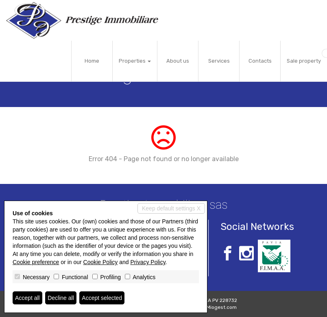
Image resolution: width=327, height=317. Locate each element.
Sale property (304, 61)
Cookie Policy (100, 262)
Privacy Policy (148, 262)
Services (219, 61)
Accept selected (102, 298)
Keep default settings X (171, 208)
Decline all (61, 298)
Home (92, 61)
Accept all (27, 298)
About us (177, 61)
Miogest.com (222, 307)
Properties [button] (135, 61)
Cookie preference (36, 262)
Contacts (260, 61)
